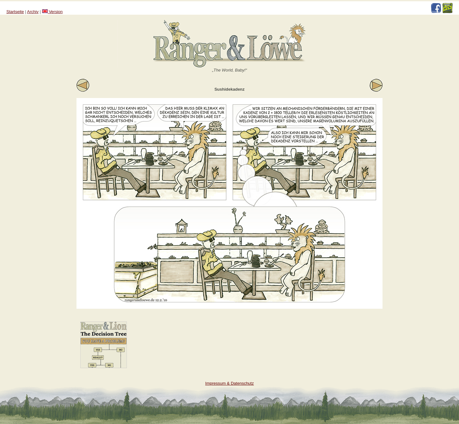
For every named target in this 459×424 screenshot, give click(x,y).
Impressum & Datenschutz (229, 383)
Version (52, 11)
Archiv (33, 11)
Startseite (15, 11)
